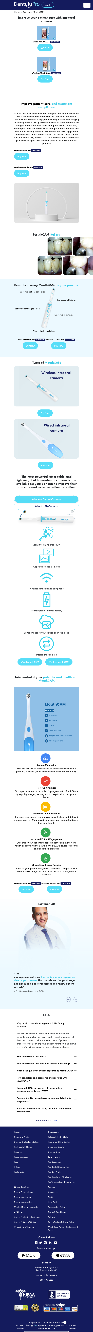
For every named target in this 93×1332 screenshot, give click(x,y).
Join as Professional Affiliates (27, 1217)
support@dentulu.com (46, 1274)
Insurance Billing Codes (59, 1142)
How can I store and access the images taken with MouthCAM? (42, 1079)
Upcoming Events (56, 1146)
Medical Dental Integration (26, 1207)
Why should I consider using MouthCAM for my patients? (40, 1025)
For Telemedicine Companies (61, 1182)
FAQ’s (50, 1197)
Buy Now (45, 47)
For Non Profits (54, 1172)
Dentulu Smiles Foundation (26, 1142)
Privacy (51, 1217)
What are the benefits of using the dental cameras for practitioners (44, 1110)
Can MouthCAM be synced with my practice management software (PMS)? (39, 1089)
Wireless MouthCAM (59, 662)
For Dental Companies (58, 1167)
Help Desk (52, 1202)
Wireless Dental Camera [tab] (46, 499)
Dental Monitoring (22, 1197)
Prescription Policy (56, 1207)
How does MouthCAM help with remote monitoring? (43, 1063)
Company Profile (21, 1137)
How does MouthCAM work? (31, 1056)
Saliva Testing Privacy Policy (61, 1222)
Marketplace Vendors (24, 1227)
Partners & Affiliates (23, 1146)
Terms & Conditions (57, 1212)
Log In (48, 4)
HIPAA (17, 1166)
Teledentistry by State (58, 1137)
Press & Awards (21, 1156)
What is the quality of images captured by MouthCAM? (45, 1070)
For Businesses (54, 1162)
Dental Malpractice (23, 1202)
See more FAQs (46, 1120)
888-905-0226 (46, 1279)
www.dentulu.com (46, 1328)
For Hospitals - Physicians (59, 1177)
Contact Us (53, 1192)
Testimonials (19, 1171)
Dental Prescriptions (23, 1192)
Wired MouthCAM (30, 662)
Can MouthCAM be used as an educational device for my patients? (44, 1100)
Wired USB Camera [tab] (46, 506)
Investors (18, 1151)
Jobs (16, 1161)
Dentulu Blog (54, 1151)
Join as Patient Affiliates (25, 1222)
